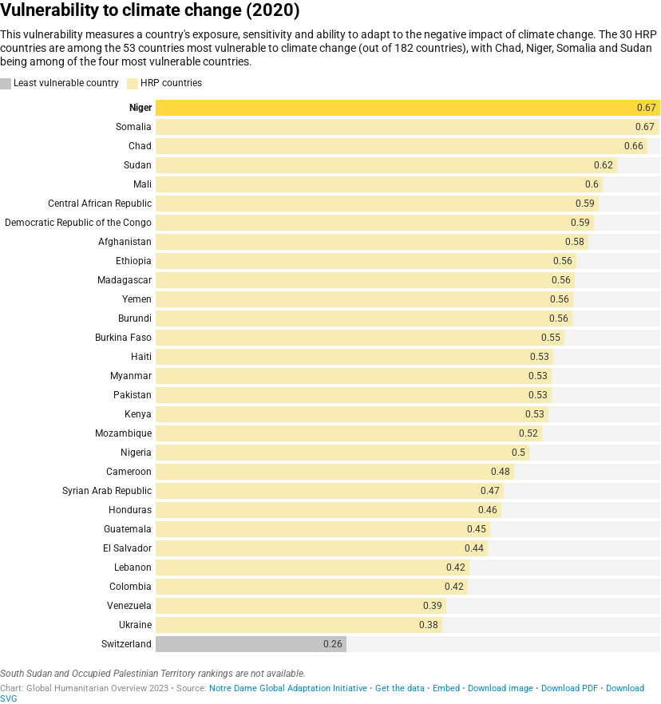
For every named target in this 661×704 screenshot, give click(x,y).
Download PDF (569, 688)
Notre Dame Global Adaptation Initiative (288, 688)
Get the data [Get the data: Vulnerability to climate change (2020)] (400, 688)
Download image (500, 688)
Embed (446, 688)
